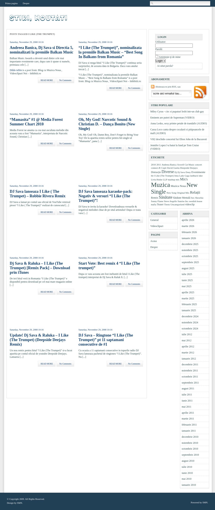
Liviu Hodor (156, 179)
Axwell (180, 164)
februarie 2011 (189, 424)
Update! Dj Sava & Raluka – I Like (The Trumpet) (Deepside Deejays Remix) (39, 339)
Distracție (156, 172)
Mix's (184, 179)
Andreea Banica (169, 165)
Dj (176, 172)
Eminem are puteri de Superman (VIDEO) (172, 117)
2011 (158, 164)
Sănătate (165, 197)
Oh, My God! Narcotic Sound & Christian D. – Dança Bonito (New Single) (107, 124)
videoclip (190, 204)
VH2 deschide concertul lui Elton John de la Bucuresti (178, 139)
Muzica (160, 184)
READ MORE (47, 80)
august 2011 (188, 388)
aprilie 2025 (188, 292)
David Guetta (173, 168)
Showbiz (199, 197)
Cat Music (189, 164)
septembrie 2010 (190, 454)
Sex (192, 197)
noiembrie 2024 (190, 322)
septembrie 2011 (190, 382)
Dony (188, 172)
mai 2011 (186, 406)
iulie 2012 (187, 334)
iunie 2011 (187, 400)
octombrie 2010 (190, 448)
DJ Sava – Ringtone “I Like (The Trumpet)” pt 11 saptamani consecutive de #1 (106, 339)
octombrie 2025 (190, 256)
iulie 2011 (187, 394)
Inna (176, 175)
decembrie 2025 (190, 244)
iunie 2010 (187, 472)
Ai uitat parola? (165, 65)
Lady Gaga (184, 175)
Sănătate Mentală (181, 197)
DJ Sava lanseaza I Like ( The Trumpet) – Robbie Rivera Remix (38, 193)
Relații (195, 192)
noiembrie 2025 (190, 250)
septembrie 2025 (190, 262)
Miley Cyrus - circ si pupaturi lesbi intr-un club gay (177, 111)
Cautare (152, 3)
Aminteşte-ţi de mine (169, 56)
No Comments (65, 80)
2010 (153, 164)
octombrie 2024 (190, 328)
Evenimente (198, 172)
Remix (154, 197)
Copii (163, 168)
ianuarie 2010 (189, 484)
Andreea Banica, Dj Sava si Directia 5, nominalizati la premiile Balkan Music (41, 49)
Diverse (168, 172)
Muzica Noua (178, 186)
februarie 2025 (189, 304)
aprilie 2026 (188, 220)
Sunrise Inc (183, 201)
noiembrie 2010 (190, 442)
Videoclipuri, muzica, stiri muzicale (39, 18)
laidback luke (196, 175)
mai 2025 (186, 286)
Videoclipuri (156, 226)
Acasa (153, 241)
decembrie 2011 (190, 364)
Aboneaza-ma (200, 93)
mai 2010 (186, 478)
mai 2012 (186, 340)
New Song (171, 192)
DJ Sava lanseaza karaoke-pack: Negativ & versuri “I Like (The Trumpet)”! (106, 196)
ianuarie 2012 (189, 358)
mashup (171, 179)
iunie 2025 (187, 280)
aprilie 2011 (188, 412)
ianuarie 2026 (189, 238)
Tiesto (167, 204)
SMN (19, 503)
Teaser (160, 204)
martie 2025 (188, 298)
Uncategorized (177, 204)
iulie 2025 (187, 274)
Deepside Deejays (189, 168)
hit (152, 175)
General (154, 220)
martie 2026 (188, 226)
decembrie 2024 (190, 316)
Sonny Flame (157, 201)
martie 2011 (188, 418)
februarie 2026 (189, 232)
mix (178, 179)
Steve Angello (170, 201)
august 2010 (188, 460)
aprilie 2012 (188, 346)
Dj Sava (181, 172)
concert (198, 164)
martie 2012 (188, 352)
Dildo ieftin (16, 70)
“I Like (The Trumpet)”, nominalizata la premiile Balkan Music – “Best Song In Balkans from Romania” (111, 52)
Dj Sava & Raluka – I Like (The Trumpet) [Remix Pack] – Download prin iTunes (40, 268)
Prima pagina (11, 3)
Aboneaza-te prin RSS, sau (167, 86)
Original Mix (183, 192)
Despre (26, 3)
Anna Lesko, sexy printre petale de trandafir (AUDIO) (178, 123)
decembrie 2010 (190, 436)
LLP (165, 179)
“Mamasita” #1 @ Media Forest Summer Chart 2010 (36, 121)
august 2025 (188, 268)
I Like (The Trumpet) (164, 176)
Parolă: (159, 49)
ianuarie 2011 (189, 430)
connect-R (155, 168)
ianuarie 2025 (189, 310)
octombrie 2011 (190, 376)
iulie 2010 (187, 466)
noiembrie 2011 (190, 370)
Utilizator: (160, 41)
